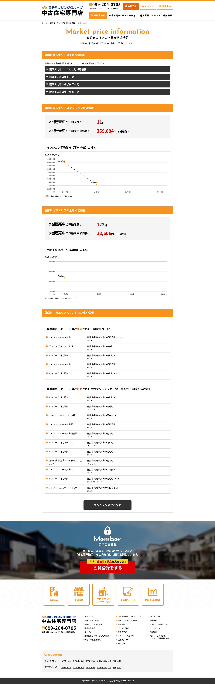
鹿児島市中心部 (78, 661)
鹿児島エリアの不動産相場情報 (62, 23)
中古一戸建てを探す (92, 620)
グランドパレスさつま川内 (62, 346)
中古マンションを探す (93, 624)
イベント (156, 15)
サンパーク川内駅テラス (61, 355)
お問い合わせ (154, 616)
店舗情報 (121, 624)
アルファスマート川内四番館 (63, 433)
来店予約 (165, 6)
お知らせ (121, 643)
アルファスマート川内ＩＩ (62, 469)
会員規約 (153, 632)
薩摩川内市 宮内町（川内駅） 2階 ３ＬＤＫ (64, 462)
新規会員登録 (89, 628)
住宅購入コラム (124, 639)
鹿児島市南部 (90, 661)
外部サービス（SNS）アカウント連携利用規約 (159, 637)
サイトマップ (154, 628)
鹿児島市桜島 (102, 661)
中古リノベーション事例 (128, 620)
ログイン (148, 6)
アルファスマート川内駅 (61, 424)
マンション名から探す (107, 505)
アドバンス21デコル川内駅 (62, 415)
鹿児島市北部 (66, 661)
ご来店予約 (122, 632)
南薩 (119, 661)
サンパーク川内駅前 (58, 406)
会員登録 (131, 6)
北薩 (109, 661)
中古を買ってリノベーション (123, 15)
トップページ (89, 616)
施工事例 (144, 15)
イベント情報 (123, 628)
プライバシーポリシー (158, 624)
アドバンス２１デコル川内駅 (63, 487)
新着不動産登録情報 (92, 639)
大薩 (114, 661)
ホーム (44, 23)
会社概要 (153, 620)
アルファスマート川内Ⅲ (61, 337)
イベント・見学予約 (126, 636)
